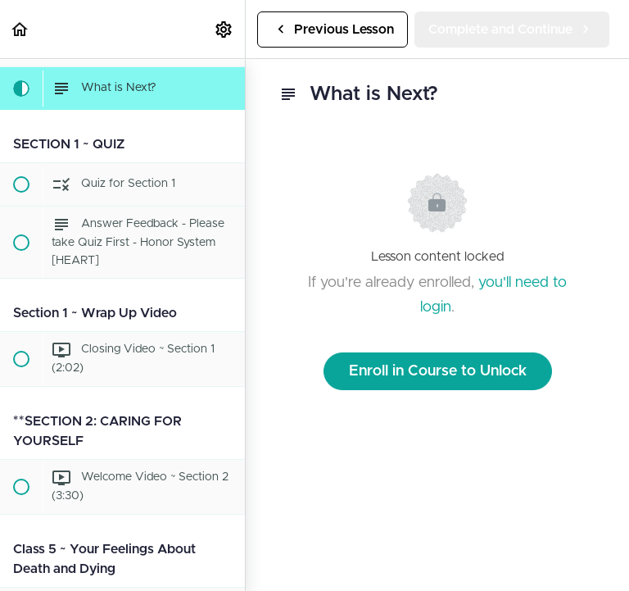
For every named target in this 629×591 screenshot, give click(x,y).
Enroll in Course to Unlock (438, 371)
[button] (20, 29)
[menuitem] (224, 29)
